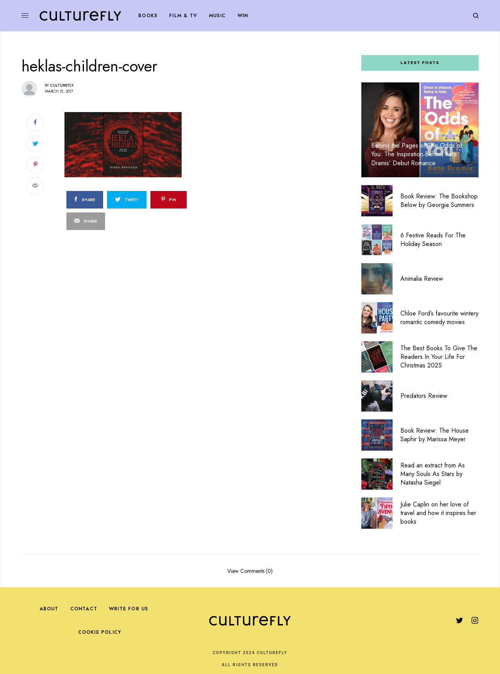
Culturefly (61, 85)
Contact (83, 608)
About (49, 608)
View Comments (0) (250, 570)
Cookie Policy (99, 632)
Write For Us (128, 608)
